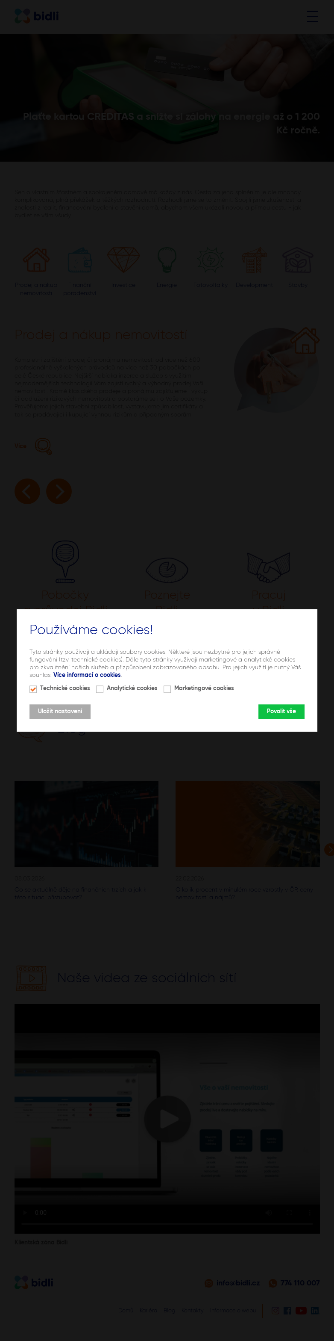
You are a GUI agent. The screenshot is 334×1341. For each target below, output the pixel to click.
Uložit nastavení (60, 712)
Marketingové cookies (204, 689)
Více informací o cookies (87, 675)
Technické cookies (65, 689)
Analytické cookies (132, 689)
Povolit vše (281, 712)
